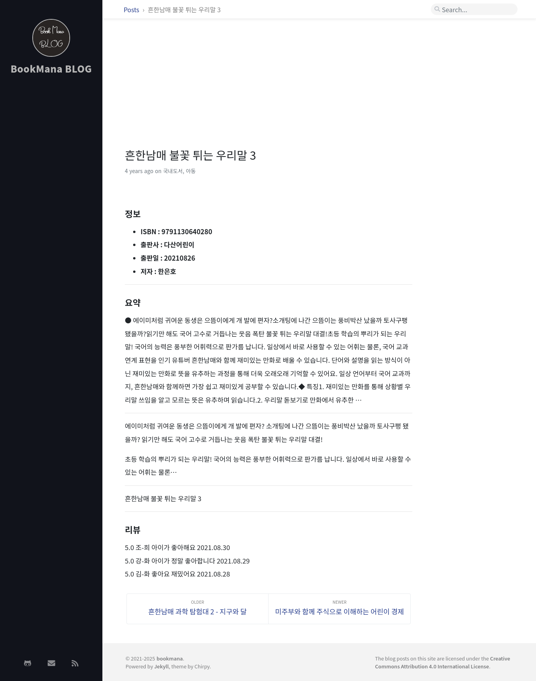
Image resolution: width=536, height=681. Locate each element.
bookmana (170, 658)
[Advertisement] (51, 206)
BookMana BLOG (51, 68)
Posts (132, 9)
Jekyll (161, 666)
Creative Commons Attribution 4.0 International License (442, 662)
